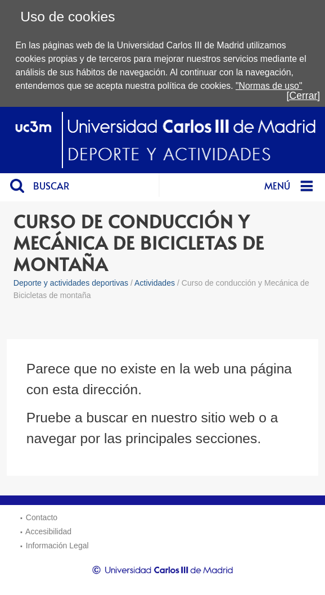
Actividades (154, 282)
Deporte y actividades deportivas (70, 282)
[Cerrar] (304, 95)
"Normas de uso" (269, 86)
